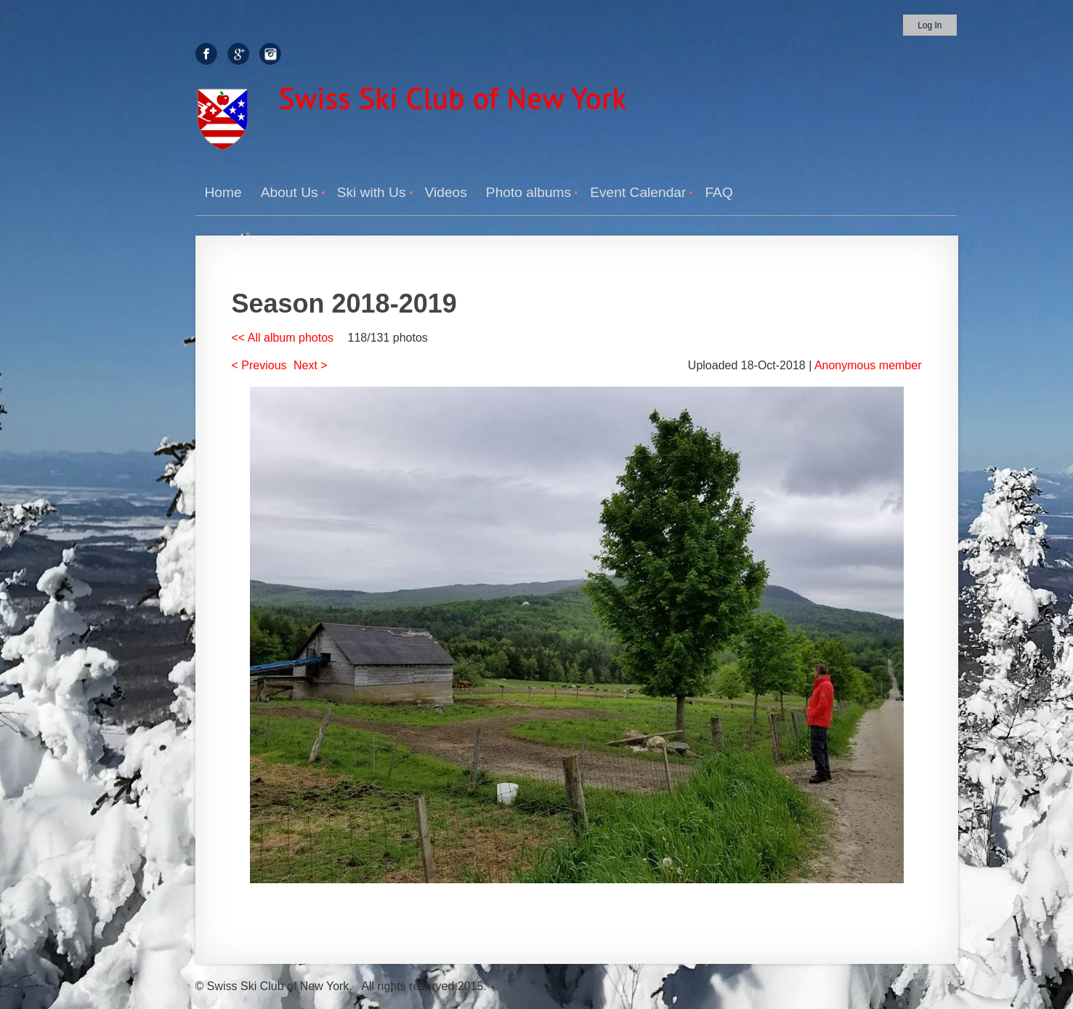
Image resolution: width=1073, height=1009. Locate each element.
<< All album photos (283, 337)
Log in (930, 25)
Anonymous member (868, 365)
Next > (310, 365)
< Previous (259, 365)
